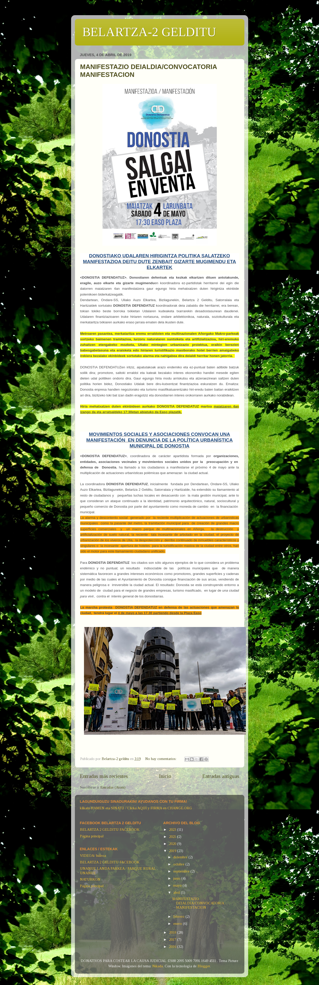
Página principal (91, 836)
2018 (173, 932)
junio (177, 878)
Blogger (204, 966)
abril (177, 892)
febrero (179, 916)
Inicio (165, 776)
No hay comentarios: (161, 759)
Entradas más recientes (104, 776)
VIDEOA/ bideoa (93, 856)
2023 (173, 829)
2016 (173, 947)
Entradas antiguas (220, 776)
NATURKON (90, 879)
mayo (178, 885)
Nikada (157, 966)
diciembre (180, 857)
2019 (173, 851)
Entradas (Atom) (112, 787)
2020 (173, 844)
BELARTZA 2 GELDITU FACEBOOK (109, 829)
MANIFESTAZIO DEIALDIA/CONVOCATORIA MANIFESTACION (198, 903)
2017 (173, 939)
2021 (173, 837)
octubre (179, 864)
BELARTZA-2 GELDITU (149, 32)
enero (178, 924)
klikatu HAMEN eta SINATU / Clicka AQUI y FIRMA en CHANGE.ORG (136, 808)
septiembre (181, 871)
